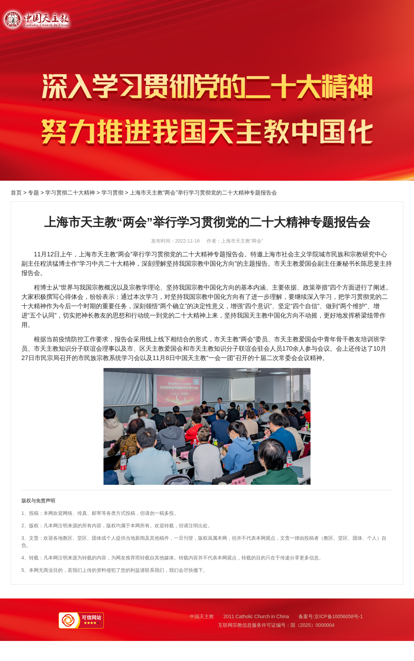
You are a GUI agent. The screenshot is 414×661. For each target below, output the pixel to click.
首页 (16, 193)
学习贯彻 (112, 193)
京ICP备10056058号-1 (338, 616)
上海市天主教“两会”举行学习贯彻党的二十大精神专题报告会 (203, 193)
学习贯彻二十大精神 (70, 193)
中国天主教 (202, 616)
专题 (33, 193)
